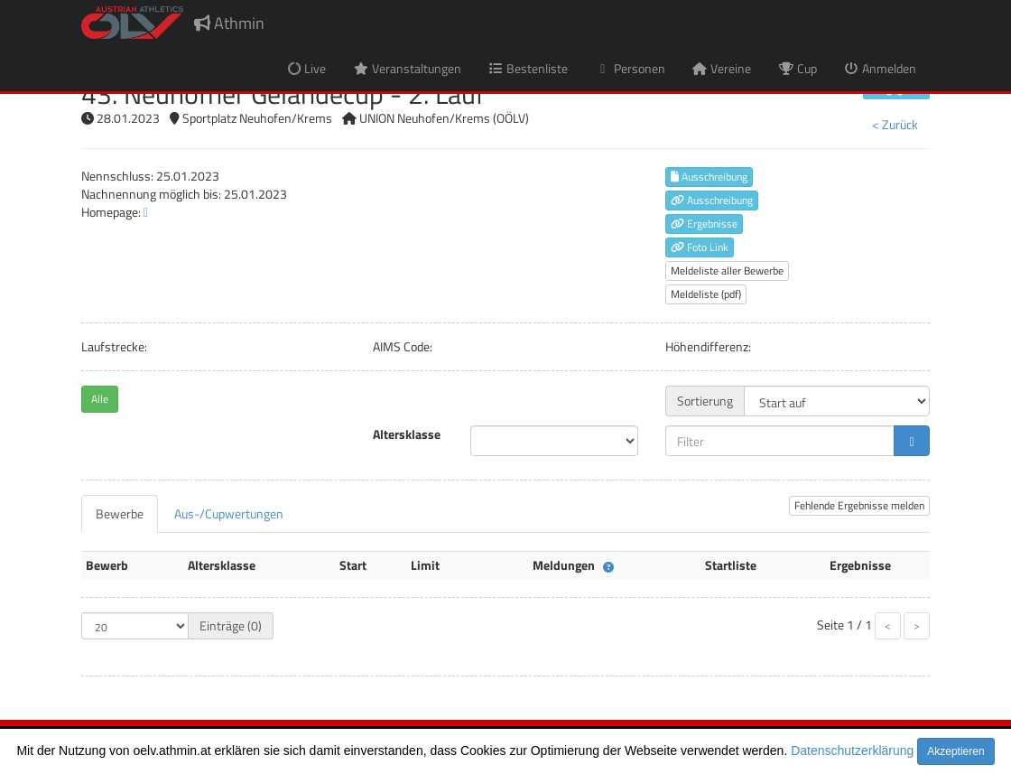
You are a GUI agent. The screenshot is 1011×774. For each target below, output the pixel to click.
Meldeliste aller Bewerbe (727, 270)
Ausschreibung (709, 176)
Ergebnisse (704, 223)
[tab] (119, 514)
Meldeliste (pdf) (706, 294)
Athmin (229, 23)
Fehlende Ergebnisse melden (859, 505)
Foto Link (699, 247)
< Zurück (895, 124)
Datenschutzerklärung (852, 750)
